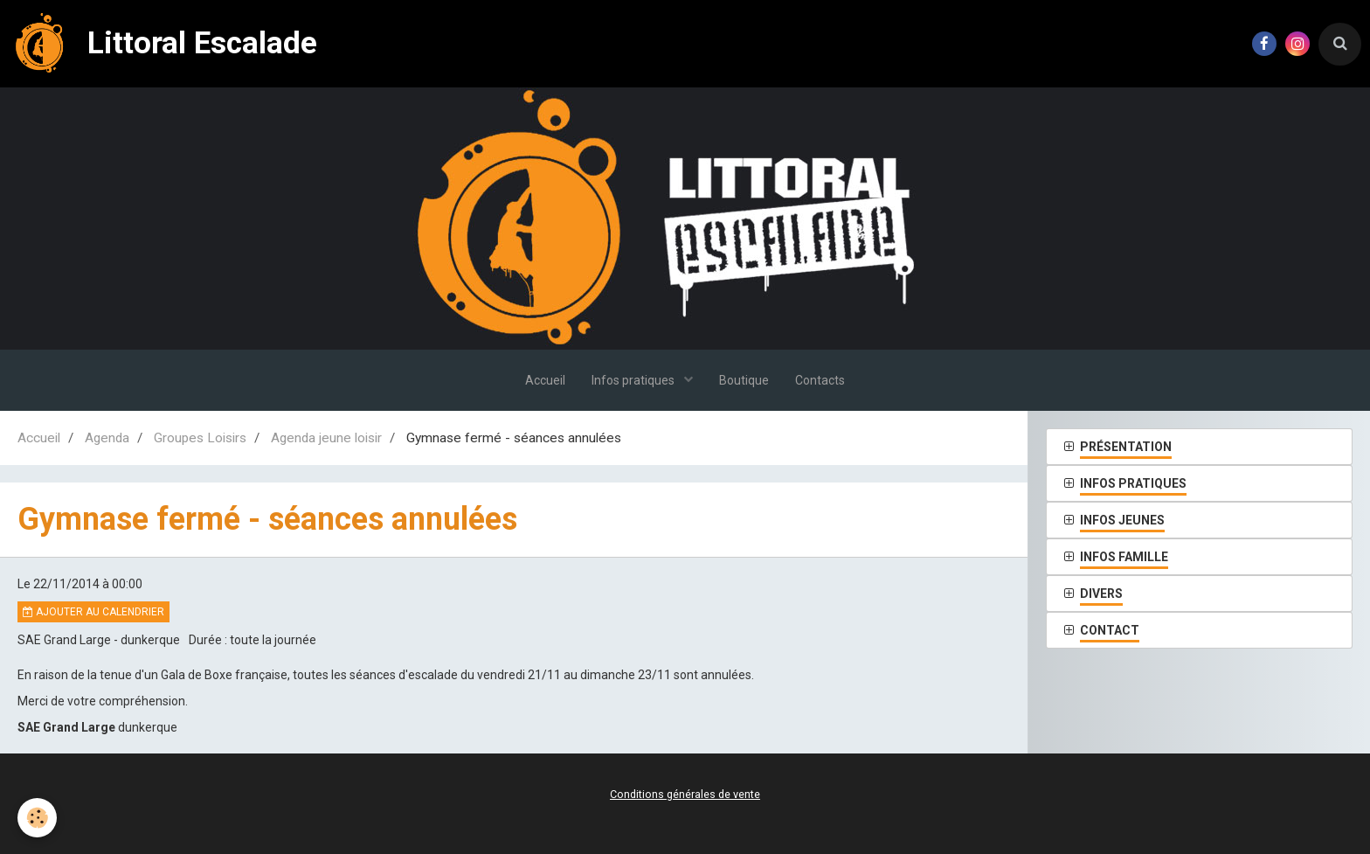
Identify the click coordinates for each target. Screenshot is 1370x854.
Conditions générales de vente (685, 794)
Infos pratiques (634, 380)
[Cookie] (37, 817)
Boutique (744, 380)
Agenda (107, 438)
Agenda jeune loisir (326, 438)
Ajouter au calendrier (93, 612)
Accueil (545, 380)
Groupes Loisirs (200, 438)
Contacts (820, 380)
